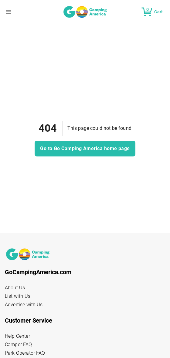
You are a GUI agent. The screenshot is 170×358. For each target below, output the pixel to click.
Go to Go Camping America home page (85, 148)
